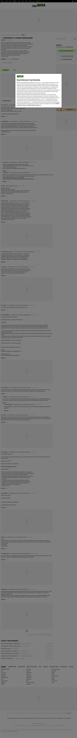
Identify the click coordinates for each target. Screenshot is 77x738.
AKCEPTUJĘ (55, 104)
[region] (38, 90)
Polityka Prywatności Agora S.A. (34, 89)
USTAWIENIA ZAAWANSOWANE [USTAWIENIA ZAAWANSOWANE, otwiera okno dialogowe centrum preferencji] (25, 104)
